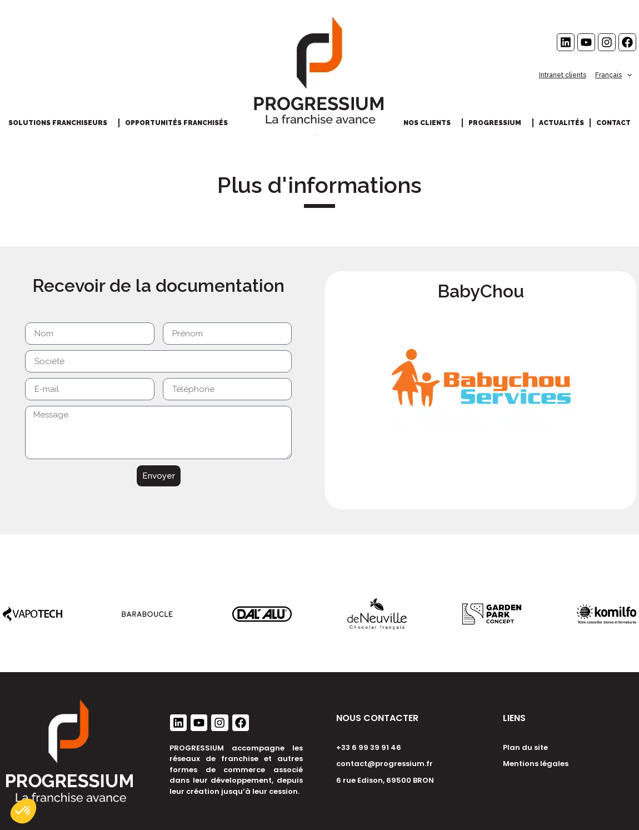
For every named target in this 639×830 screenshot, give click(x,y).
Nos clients (429, 122)
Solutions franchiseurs (60, 122)
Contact (613, 123)
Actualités (561, 123)
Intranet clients (562, 75)
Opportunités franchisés (179, 122)
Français (613, 75)
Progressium (497, 122)
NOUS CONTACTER (377, 718)
